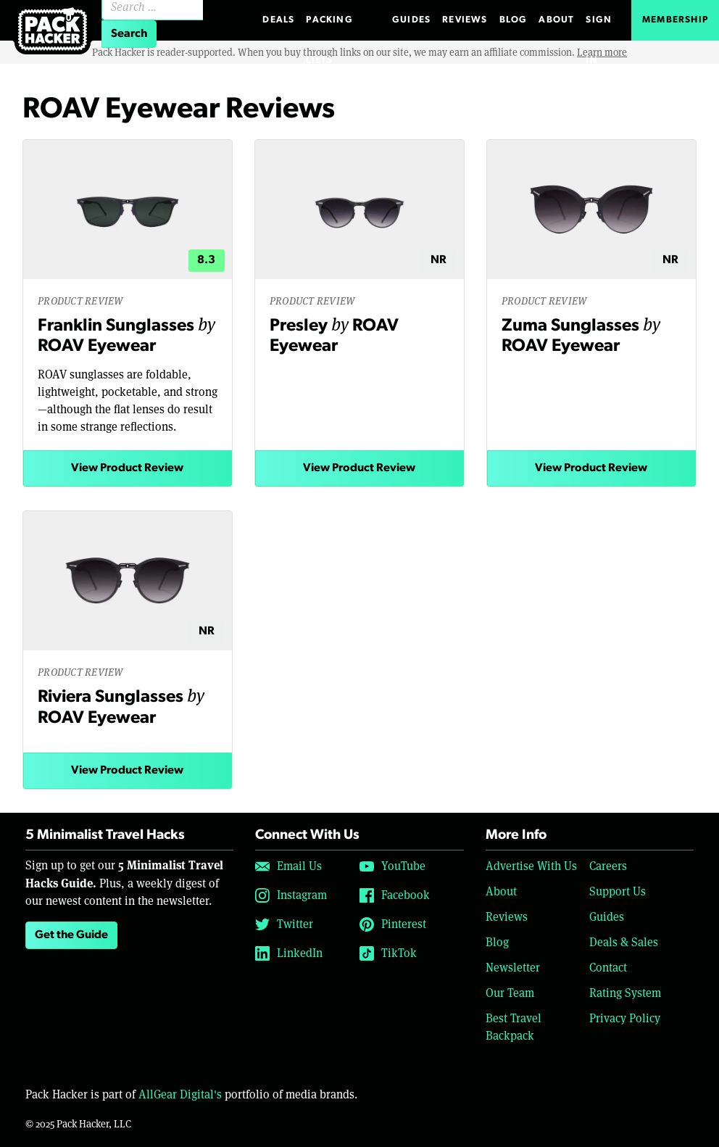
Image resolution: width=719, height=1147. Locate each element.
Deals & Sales (623, 942)
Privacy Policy (624, 1018)
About (556, 20)
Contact (608, 967)
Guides (411, 20)
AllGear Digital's (180, 1094)
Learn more (602, 52)
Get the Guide (71, 935)
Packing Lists (329, 28)
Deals (278, 20)
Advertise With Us (531, 866)
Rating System (625, 993)
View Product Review (127, 468)
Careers (608, 866)
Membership (675, 20)
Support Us (617, 891)
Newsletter (513, 967)
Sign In (599, 28)
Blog (513, 20)
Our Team (510, 993)
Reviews (464, 20)
